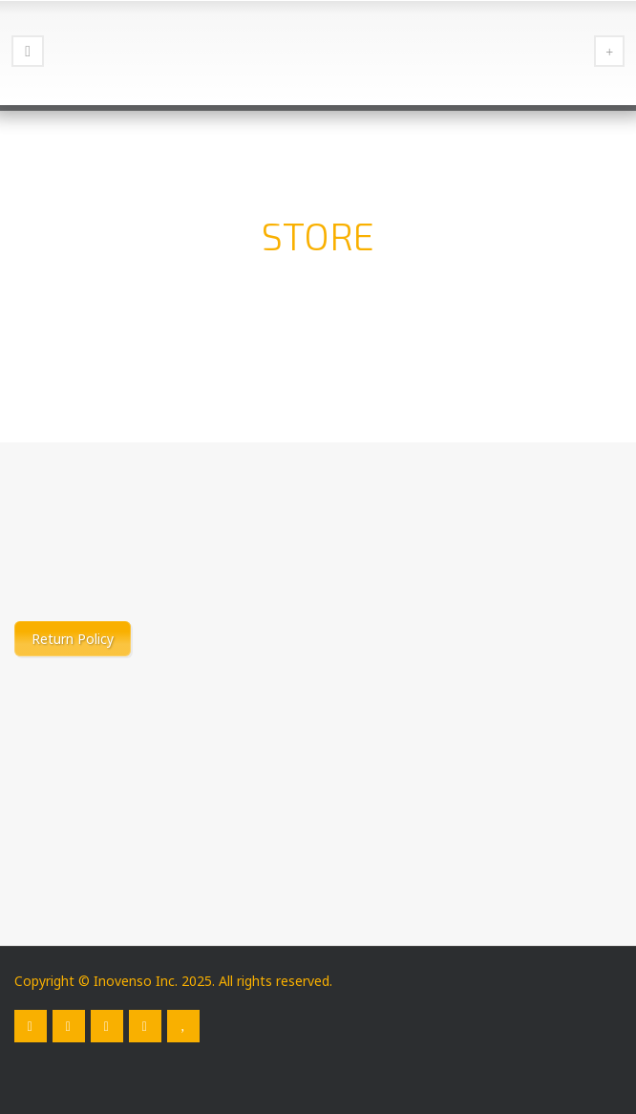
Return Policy (73, 639)
